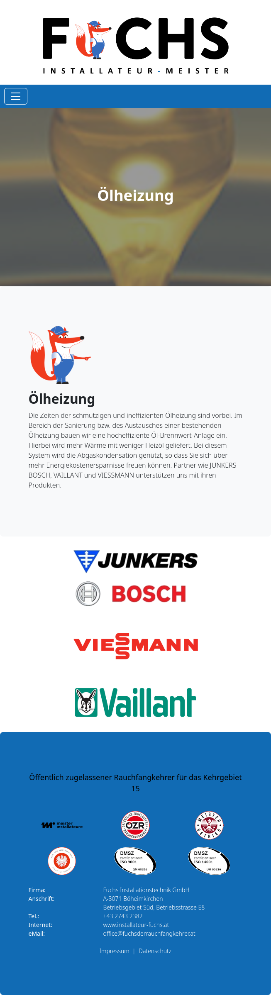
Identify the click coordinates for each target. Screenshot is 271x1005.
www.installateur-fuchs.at (136, 925)
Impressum (114, 951)
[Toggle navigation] (15, 96)
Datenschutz (155, 951)
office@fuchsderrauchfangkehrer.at (149, 933)
